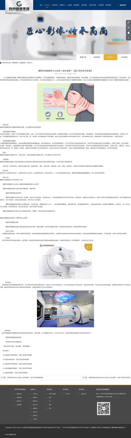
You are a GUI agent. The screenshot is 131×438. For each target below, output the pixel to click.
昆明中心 (35, 397)
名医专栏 (55, 5)
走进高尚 (47, 5)
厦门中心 (35, 404)
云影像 (69, 5)
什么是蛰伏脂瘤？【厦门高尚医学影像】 (15, 372)
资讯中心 (110, 57)
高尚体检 (84, 5)
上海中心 (35, 419)
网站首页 (15, 63)
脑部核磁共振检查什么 (119, 427)
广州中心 (35, 394)
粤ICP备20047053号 (50, 427)
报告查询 (123, 5)
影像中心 (62, 5)
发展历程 (97, 57)
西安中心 (35, 401)
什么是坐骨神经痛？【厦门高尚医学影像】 (16, 359)
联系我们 (108, 5)
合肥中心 (35, 415)
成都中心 (35, 408)
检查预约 (76, 5)
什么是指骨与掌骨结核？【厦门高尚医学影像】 (17, 355)
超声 (50, 404)
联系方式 (83, 394)
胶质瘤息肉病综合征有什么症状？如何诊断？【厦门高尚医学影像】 (106, 377)
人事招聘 (101, 5)
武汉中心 (35, 412)
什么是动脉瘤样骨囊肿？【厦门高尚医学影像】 (17, 368)
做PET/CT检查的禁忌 (104, 427)
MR (50, 397)
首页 (41, 5)
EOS (50, 408)
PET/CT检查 (52, 394)
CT (50, 401)
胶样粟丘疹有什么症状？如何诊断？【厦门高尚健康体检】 (22, 377)
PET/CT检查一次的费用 (88, 427)
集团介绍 (83, 57)
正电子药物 (92, 5)
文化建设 (124, 57)
